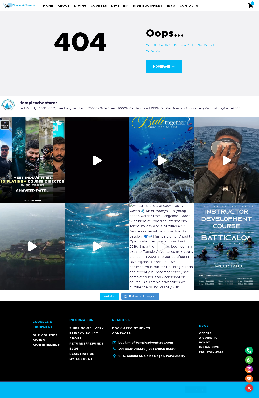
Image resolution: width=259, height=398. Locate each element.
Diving (249, 340)
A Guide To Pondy (212, 316)
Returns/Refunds (86, 133)
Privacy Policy (83, 123)
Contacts (121, 123)
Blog (74, 139)
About (75, 128)
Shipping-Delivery (86, 118)
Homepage (161, 66)
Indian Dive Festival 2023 (213, 318)
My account (81, 149)
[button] (249, 388)
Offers (212, 315)
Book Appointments (131, 118)
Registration (82, 144)
